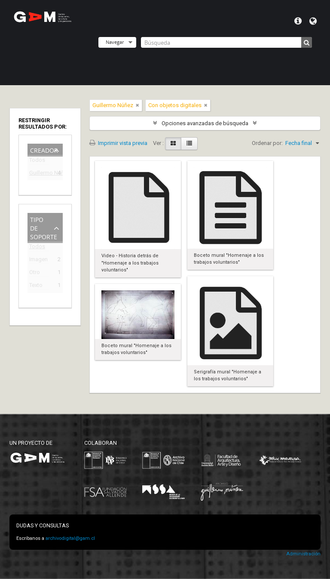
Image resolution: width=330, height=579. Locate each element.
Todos (37, 161)
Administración (303, 554)
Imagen (38, 260)
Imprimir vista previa (118, 143)
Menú (298, 21)
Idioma (313, 21)
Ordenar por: (267, 143)
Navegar (115, 42)
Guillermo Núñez (39, 174)
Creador (44, 149)
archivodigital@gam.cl (70, 538)
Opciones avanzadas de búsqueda (205, 123)
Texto (36, 286)
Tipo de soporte (43, 227)
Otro (34, 273)
